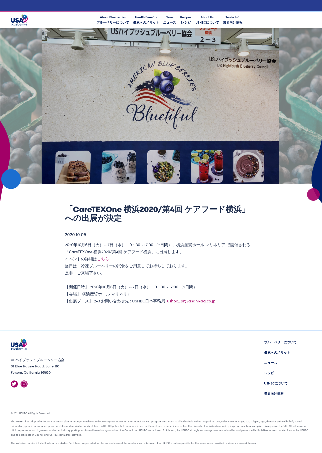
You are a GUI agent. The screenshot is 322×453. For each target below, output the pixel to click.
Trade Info (233, 19)
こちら (103, 258)
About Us (207, 19)
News (169, 19)
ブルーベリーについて (280, 342)
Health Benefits (146, 19)
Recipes (185, 19)
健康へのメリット (277, 352)
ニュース (270, 362)
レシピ (269, 373)
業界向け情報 (274, 393)
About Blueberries (112, 20)
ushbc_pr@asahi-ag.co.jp (191, 300)
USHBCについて (276, 383)
